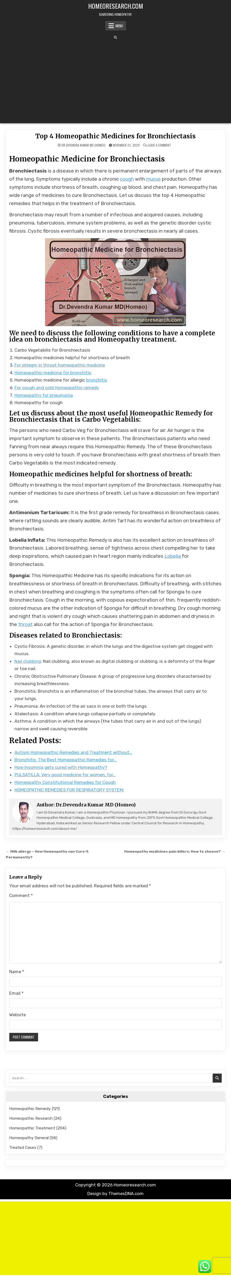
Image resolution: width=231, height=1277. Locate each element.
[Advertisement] (115, 81)
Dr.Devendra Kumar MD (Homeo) (84, 145)
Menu (119, 25)
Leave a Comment (159, 145)
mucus (153, 179)
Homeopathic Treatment (32, 1127)
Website (17, 1014)
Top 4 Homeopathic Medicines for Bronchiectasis (115, 136)
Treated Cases (22, 1147)
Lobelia (173, 556)
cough (127, 179)
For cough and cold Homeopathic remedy (56, 387)
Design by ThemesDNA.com (115, 1193)
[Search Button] (115, 37)
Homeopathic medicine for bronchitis (52, 372)
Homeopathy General (29, 1137)
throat (25, 624)
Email (16, 993)
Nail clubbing (27, 661)
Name (16, 971)
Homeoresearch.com (115, 6)
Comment (21, 895)
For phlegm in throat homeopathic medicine (59, 365)
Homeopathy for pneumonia (43, 395)
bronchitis (96, 380)
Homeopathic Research (31, 1118)
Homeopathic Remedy (30, 1108)
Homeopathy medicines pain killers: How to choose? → (174, 851)
